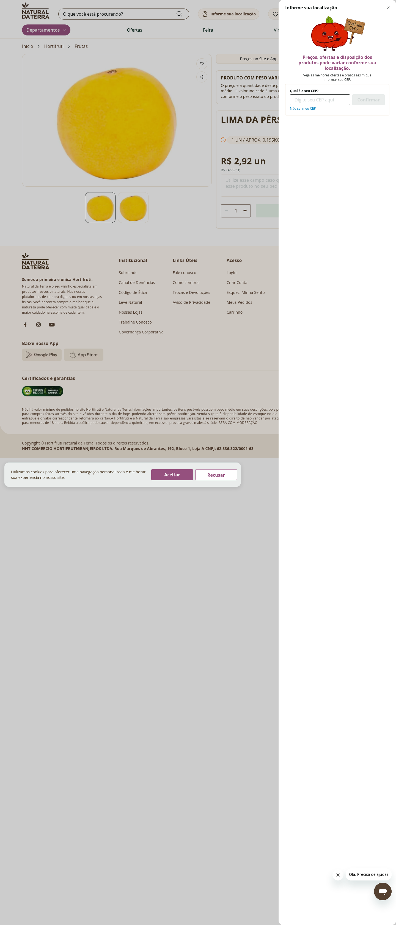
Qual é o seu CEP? (304, 91)
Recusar (216, 475)
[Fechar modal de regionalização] (388, 7)
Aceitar (172, 475)
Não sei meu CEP (303, 108)
